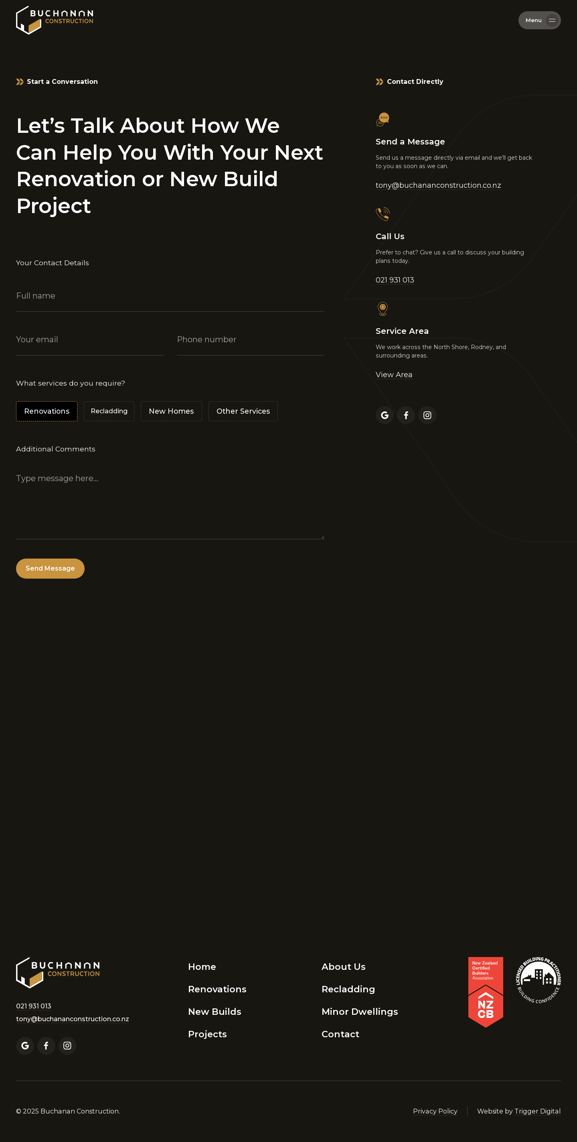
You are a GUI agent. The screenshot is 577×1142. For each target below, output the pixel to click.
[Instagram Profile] (427, 415)
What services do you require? (70, 383)
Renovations (217, 989)
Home (202, 966)
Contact (340, 1034)
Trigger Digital (537, 1111)
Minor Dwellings (360, 1011)
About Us (344, 966)
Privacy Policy (435, 1111)
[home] (54, 20)
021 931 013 (395, 280)
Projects (207, 1034)
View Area (394, 374)
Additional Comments (55, 449)
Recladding (348, 989)
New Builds (214, 1011)
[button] (539, 20)
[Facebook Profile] (406, 415)
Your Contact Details (52, 262)
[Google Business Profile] (385, 415)
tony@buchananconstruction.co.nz (438, 185)
